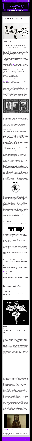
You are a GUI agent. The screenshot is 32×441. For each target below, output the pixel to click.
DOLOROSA (13, 64)
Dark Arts (4, 12)
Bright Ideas (12, 12)
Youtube (4, 271)
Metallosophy (16, 8)
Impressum (26, 439)
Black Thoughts (8, 12)
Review (16, 12)
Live (25, 12)
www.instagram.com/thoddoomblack (8, 431)
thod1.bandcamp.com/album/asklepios (8, 429)
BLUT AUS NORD (24, 80)
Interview (20, 12)
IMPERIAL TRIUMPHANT (6, 81)
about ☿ (4, 14)
